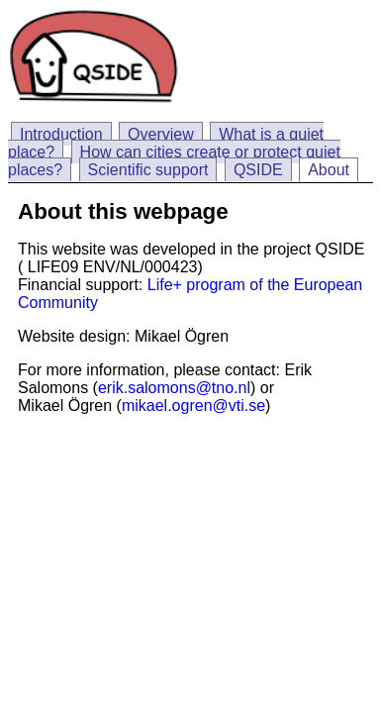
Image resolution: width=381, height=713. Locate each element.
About (328, 169)
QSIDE (258, 169)
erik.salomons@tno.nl (174, 387)
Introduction (61, 134)
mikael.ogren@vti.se (193, 405)
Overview (161, 134)
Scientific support (148, 169)
